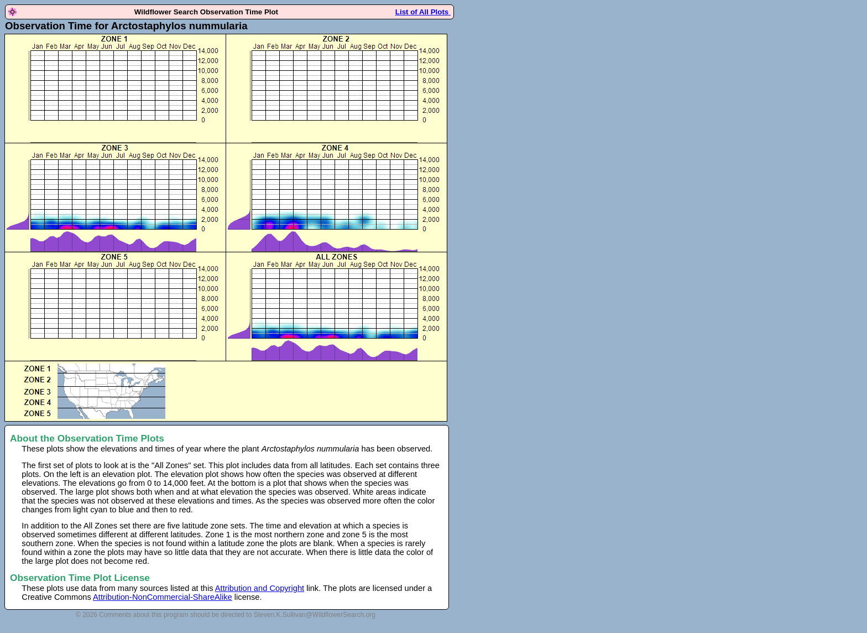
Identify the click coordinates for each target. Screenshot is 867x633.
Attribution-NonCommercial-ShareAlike (162, 597)
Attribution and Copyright (259, 588)
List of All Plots (423, 12)
